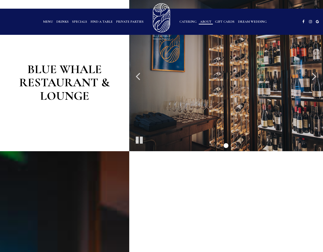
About (206, 22)
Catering (188, 22)
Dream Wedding (252, 22)
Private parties (130, 22)
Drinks (62, 22)
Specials (79, 22)
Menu (48, 22)
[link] (161, 21)
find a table (101, 22)
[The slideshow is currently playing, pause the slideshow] (139, 139)
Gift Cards (224, 22)
